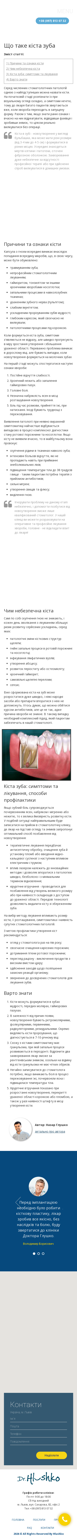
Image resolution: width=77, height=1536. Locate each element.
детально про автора (50, 1131)
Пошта (38, 1426)
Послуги (39, 1520)
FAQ (29, 1528)
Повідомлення (38, 1442)
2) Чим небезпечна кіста (23, 69)
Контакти (47, 1528)
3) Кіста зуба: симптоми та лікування (32, 74)
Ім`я (38, 1418)
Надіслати (52, 1455)
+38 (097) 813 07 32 (52, 21)
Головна (18, 1520)
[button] (65, 1519)
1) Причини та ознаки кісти (25, 63)
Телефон (38, 1434)
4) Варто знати (16, 79)
